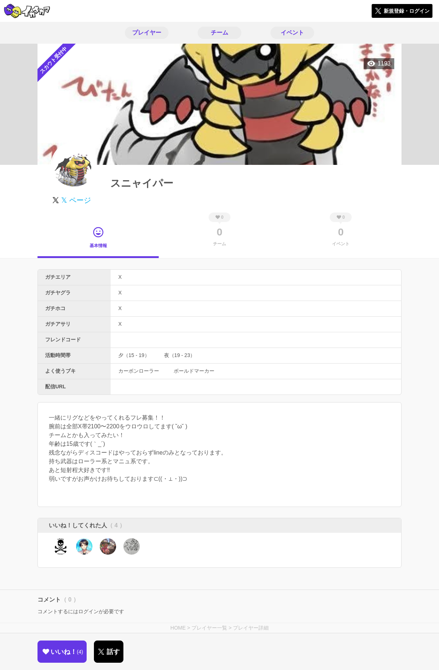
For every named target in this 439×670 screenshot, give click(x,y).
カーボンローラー (138, 371)
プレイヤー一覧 (209, 628)
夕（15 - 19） (134, 355)
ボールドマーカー (194, 371)
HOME (178, 628)
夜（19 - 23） (179, 355)
